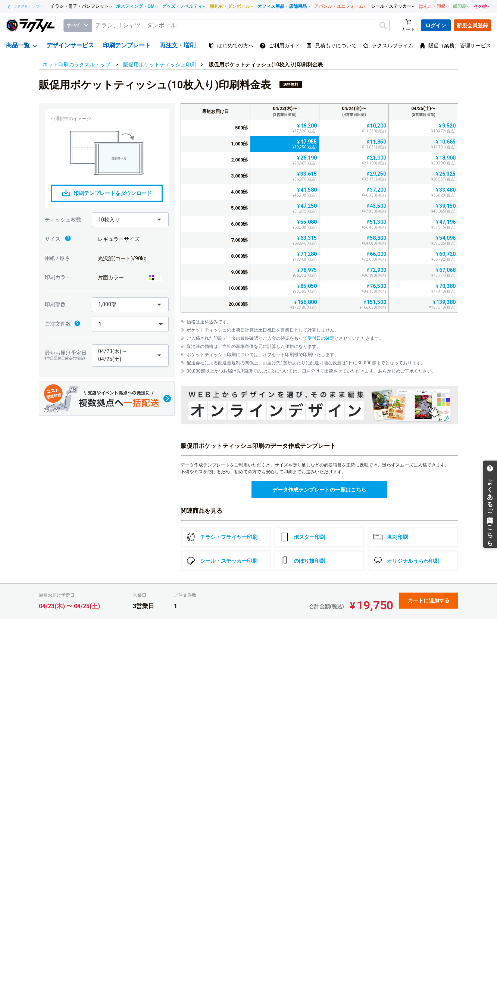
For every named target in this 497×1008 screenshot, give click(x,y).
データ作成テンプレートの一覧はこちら (319, 490)
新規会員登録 (472, 25)
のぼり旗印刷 (302, 560)
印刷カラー (58, 277)
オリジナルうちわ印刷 (406, 560)
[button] (130, 219)
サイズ (58, 239)
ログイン (435, 25)
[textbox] (240, 25)
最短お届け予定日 (66, 355)
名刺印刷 (390, 537)
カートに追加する (429, 600)
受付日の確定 (320, 338)
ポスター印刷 (302, 537)
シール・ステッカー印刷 (222, 560)
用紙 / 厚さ (57, 258)
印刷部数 (55, 304)
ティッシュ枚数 (63, 220)
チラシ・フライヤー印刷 (222, 537)
